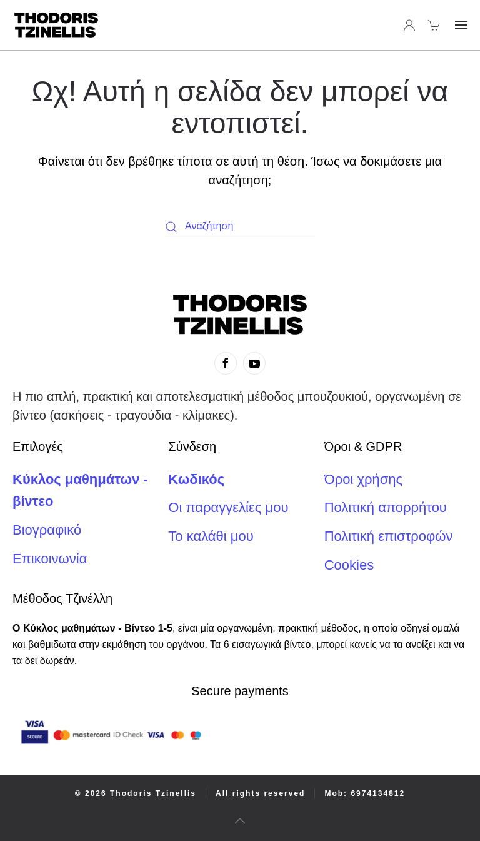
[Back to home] (56, 25)
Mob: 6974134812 (364, 793)
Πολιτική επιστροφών (388, 536)
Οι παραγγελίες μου (228, 507)
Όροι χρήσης (363, 479)
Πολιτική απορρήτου (385, 507)
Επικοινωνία (49, 559)
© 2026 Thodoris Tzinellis (135, 793)
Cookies (349, 565)
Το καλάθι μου (210, 536)
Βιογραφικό (46, 530)
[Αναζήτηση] (240, 226)
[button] (461, 25)
